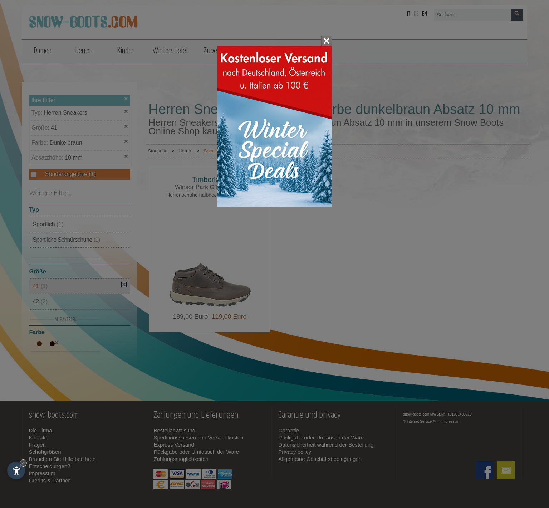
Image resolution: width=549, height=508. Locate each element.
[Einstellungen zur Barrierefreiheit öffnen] (16, 470)
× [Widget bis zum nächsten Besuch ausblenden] (23, 463)
